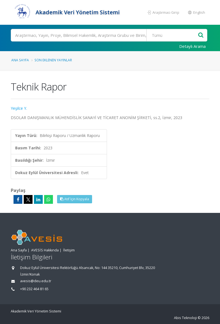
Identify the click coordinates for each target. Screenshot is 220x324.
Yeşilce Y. (19, 108)
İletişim (69, 250)
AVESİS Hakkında (45, 250)
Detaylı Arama (192, 46)
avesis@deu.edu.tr (35, 281)
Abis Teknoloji (185, 317)
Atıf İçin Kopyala (74, 199)
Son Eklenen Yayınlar (53, 60)
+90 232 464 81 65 (34, 289)
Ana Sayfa (20, 60)
